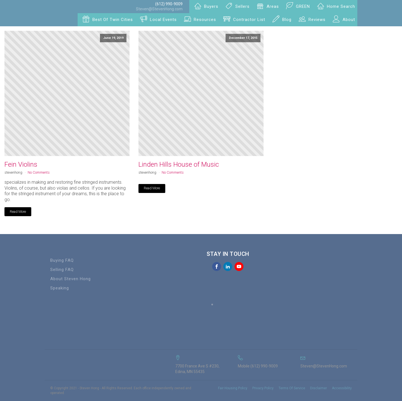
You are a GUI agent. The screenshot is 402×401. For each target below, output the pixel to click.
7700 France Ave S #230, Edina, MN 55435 (197, 369)
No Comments (39, 172)
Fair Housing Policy (232, 388)
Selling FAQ (62, 269)
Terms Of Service (292, 388)
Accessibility (342, 388)
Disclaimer (318, 388)
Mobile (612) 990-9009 (258, 366)
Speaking (59, 288)
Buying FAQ (62, 260)
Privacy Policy (263, 388)
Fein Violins (20, 164)
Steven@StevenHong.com (159, 9)
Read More (18, 211)
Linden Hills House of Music (178, 164)
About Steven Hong (70, 278)
